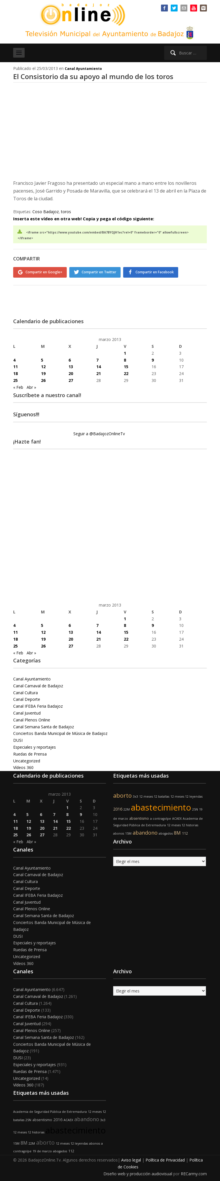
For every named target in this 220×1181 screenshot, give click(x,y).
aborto (122, 794)
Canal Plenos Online (31, 718)
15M (128, 832)
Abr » (31, 385)
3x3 (135, 795)
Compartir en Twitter (100, 272)
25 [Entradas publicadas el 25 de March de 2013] (15, 378)
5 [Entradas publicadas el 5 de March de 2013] (42, 358)
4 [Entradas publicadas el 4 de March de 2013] (14, 358)
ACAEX (177, 817)
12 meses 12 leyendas (186, 795)
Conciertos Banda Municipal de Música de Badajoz (60, 731)
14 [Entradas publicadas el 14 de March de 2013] (98, 365)
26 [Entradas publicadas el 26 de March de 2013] (43, 378)
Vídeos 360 (23, 765)
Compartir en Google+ (43, 272)
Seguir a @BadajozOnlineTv (99, 432)
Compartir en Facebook (158, 272)
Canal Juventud (27, 711)
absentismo (139, 816)
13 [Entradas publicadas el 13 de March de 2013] (70, 365)
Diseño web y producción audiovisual (137, 1172)
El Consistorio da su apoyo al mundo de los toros (93, 76)
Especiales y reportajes (34, 745)
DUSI (18, 738)
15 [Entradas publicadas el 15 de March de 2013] (126, 365)
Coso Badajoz (45, 211)
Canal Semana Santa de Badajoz (43, 724)
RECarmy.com (194, 1172)
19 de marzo (42, 1149)
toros (66, 211)
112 (185, 831)
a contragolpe (160, 817)
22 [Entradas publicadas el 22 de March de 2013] (126, 371)
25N (195, 808)
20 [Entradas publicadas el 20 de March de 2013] (70, 371)
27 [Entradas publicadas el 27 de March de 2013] (70, 378)
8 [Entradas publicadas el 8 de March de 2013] (125, 358)
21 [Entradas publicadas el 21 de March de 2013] (98, 371)
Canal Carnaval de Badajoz (38, 684)
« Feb (18, 385)
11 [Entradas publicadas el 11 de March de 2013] (15, 365)
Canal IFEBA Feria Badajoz (38, 704)
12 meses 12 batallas (154, 795)
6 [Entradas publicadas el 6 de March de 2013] (69, 358)
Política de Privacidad (165, 1158)
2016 (117, 807)
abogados (166, 832)
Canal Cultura (25, 690)
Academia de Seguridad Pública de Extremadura (50, 1110)
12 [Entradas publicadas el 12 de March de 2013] (43, 365)
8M (177, 831)
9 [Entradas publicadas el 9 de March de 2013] (153, 358)
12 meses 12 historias (182, 823)
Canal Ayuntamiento (83, 68)
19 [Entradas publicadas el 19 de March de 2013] (43, 371)
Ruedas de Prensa (30, 752)
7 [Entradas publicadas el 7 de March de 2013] (97, 358)
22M (126, 808)
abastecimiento (161, 805)
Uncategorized (26, 759)
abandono (145, 830)
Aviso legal (131, 1158)
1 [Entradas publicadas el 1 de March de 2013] (125, 351)
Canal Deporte (26, 697)
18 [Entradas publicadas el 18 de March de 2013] (15, 371)
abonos (118, 832)
